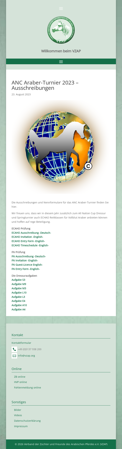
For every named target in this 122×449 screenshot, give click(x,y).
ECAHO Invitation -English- (27, 237)
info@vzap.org (26, 355)
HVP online (20, 382)
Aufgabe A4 (18, 309)
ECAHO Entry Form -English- (28, 241)
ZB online (19, 376)
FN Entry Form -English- (26, 269)
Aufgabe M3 (19, 288)
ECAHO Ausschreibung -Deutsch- (31, 232)
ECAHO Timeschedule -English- (30, 245)
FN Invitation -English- (25, 260)
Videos (18, 415)
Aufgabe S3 (18, 279)
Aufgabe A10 (19, 305)
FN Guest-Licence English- (27, 264)
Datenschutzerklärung (27, 420)
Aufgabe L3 (18, 297)
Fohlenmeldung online (27, 387)
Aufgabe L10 (19, 292)
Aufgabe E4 (18, 301)
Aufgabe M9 (19, 284)
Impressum (21, 426)
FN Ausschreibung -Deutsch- (29, 256)
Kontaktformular (21, 342)
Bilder (17, 410)
